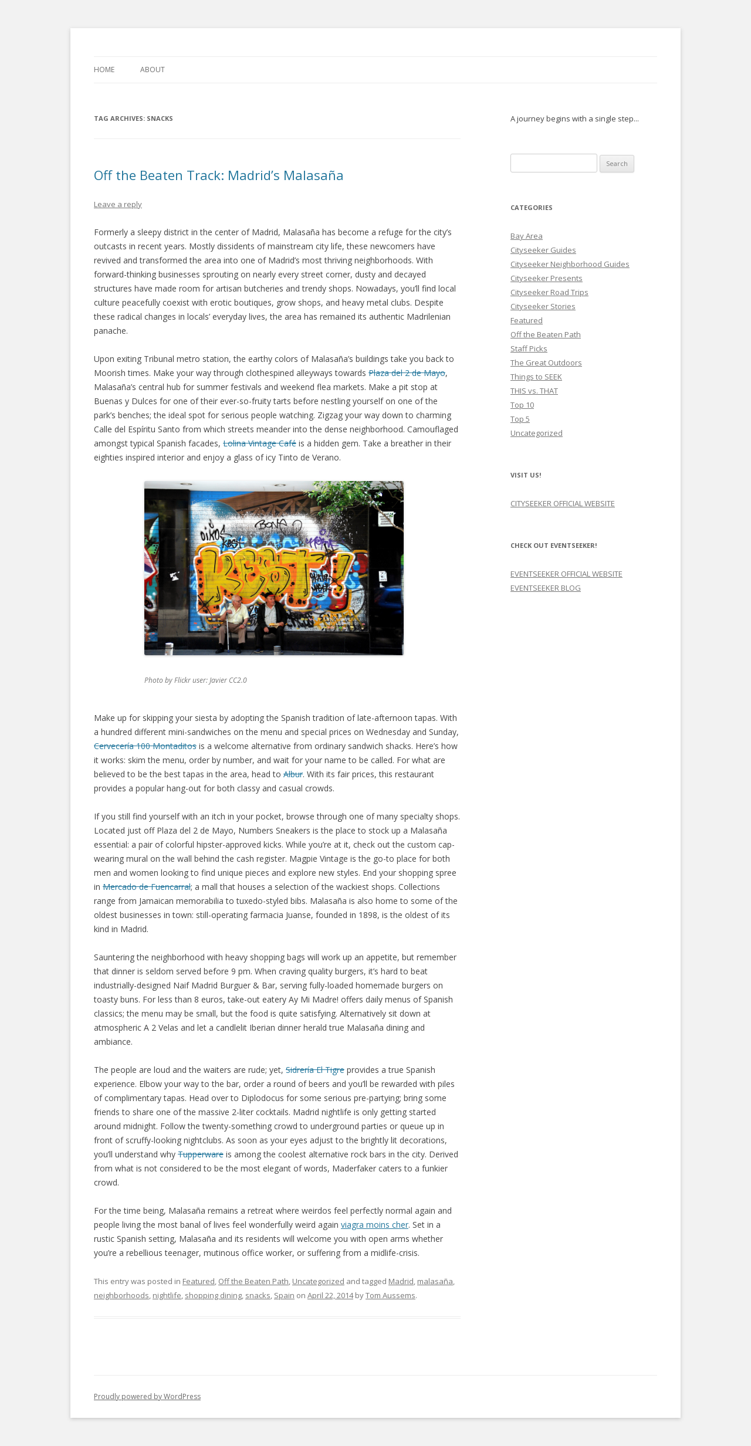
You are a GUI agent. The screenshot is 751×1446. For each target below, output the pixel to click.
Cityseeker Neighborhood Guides (570, 264)
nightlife (167, 1295)
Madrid (401, 1281)
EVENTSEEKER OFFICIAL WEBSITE (566, 573)
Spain (284, 1295)
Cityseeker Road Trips (549, 292)
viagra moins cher (374, 1224)
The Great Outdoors (546, 362)
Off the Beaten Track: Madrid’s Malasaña (219, 175)
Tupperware (201, 1154)
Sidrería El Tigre (315, 1069)
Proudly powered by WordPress (147, 1396)
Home (104, 69)
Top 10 (522, 404)
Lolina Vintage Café (259, 443)
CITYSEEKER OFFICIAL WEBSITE (562, 503)
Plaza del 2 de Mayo (406, 372)
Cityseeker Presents (546, 278)
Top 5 (520, 419)
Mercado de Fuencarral (147, 886)
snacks (257, 1295)
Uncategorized (318, 1281)
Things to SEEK (536, 376)
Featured (198, 1281)
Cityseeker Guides (543, 250)
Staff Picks (528, 348)
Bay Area (526, 236)
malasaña (435, 1281)
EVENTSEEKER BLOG (545, 588)
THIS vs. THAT (534, 390)
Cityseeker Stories (543, 306)
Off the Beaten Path (253, 1281)
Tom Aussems (390, 1295)
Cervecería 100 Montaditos (145, 745)
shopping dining (213, 1295)
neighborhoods (121, 1295)
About (152, 69)
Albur (293, 774)
